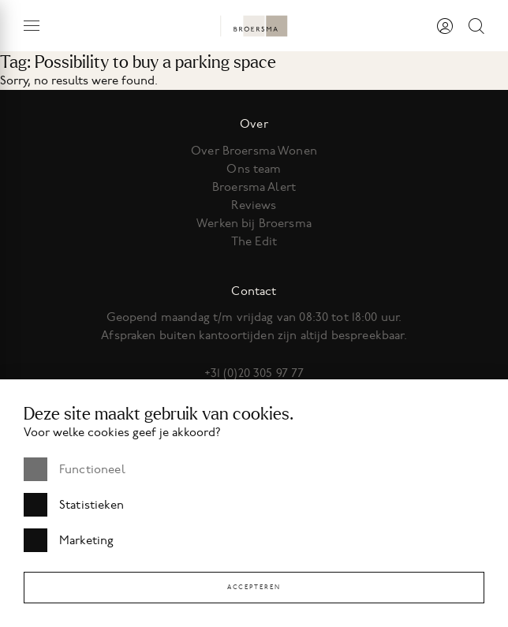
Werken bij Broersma (254, 223)
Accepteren (254, 587)
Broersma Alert (254, 187)
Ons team (253, 169)
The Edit (254, 241)
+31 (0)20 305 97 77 (254, 373)
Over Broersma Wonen (254, 151)
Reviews (253, 205)
